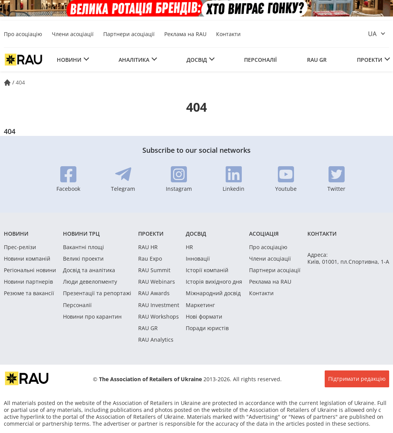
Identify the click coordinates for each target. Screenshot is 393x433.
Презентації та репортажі (97, 293)
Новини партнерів (28, 281)
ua (372, 34)
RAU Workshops (158, 316)
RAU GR (317, 59)
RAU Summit (154, 270)
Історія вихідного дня (214, 281)
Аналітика (134, 59)
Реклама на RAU (185, 34)
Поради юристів (207, 328)
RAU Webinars (156, 281)
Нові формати (204, 316)
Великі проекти (83, 258)
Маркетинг (200, 305)
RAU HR (148, 247)
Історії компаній (207, 270)
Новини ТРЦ (81, 233)
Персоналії (260, 59)
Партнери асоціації (129, 34)
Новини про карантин (92, 316)
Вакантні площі (83, 247)
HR (189, 247)
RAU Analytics (155, 339)
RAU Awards (154, 293)
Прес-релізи (20, 247)
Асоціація (264, 233)
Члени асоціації (73, 34)
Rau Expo (150, 258)
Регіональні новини (30, 270)
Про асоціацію (23, 34)
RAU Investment (158, 305)
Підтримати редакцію (357, 378)
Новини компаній (27, 258)
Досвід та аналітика (89, 270)
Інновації (198, 258)
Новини (69, 59)
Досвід (197, 59)
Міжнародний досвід (213, 293)
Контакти (228, 34)
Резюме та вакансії (29, 293)
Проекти (369, 59)
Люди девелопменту (90, 281)
